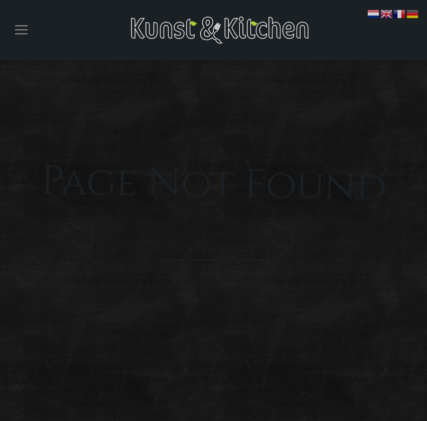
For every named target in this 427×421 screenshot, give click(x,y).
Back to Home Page (213, 249)
